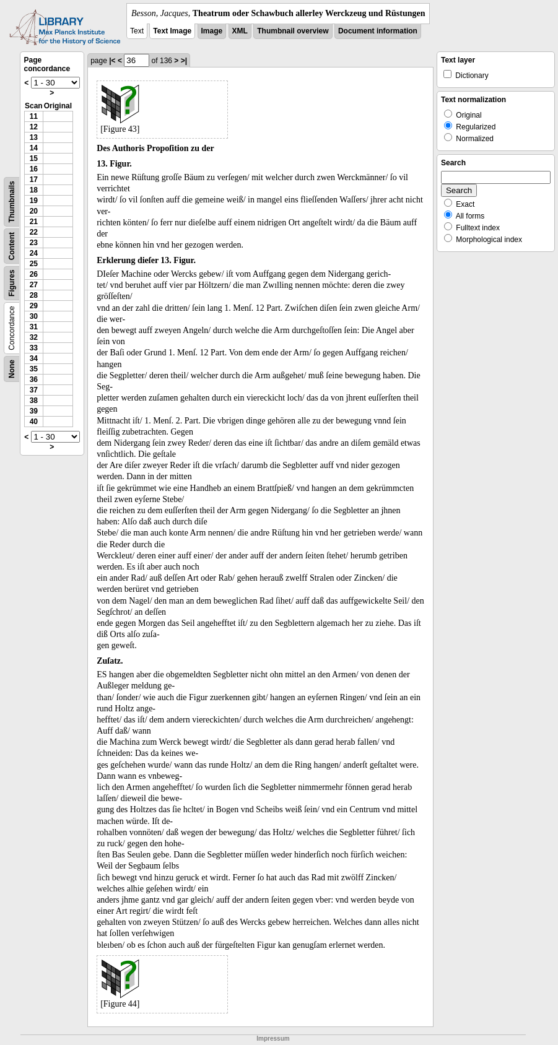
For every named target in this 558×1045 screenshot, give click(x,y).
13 (34, 137)
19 (34, 200)
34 (34, 358)
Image (212, 31)
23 (34, 242)
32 (34, 337)
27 (34, 284)
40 (34, 421)
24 (34, 253)
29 (34, 305)
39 (34, 411)
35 (34, 369)
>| (184, 60)
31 (34, 327)
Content (11, 246)
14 (34, 148)
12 (34, 127)
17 (34, 179)
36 (34, 379)
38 (34, 400)
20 (34, 211)
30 (34, 316)
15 (34, 158)
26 (34, 274)
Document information (377, 31)
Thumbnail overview (292, 31)
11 (34, 116)
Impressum (272, 1038)
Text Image (172, 31)
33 (34, 348)
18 (34, 190)
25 (34, 263)
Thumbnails (11, 201)
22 (34, 232)
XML (240, 31)
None (11, 369)
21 (34, 221)
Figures (11, 283)
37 (34, 390)
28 (34, 295)
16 (34, 169)
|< (112, 60)
